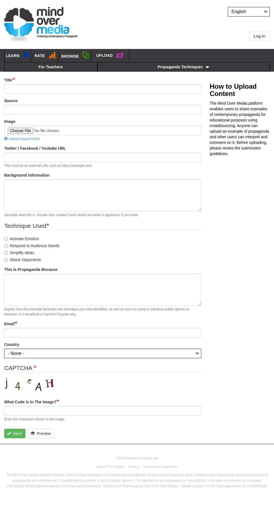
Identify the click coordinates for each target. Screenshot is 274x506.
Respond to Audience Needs (31, 245)
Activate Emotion (21, 238)
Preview (41, 433)
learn (18, 54)
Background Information (27, 175)
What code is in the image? (30, 402)
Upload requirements (21, 139)
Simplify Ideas (19, 252)
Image (9, 121)
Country (11, 344)
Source (10, 101)
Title (8, 80)
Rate (45, 54)
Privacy (133, 467)
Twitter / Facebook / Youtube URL (35, 148)
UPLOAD (110, 54)
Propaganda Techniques (180, 67)
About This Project (110, 467)
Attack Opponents (22, 259)
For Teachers (51, 67)
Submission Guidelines (160, 467)
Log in (259, 36)
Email (9, 324)
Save (14, 433)
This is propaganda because (31, 269)
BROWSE (75, 55)
